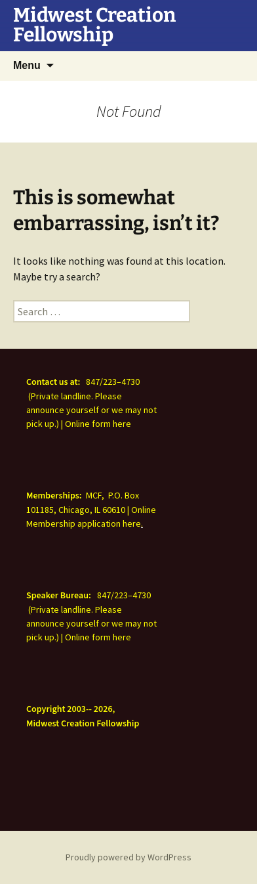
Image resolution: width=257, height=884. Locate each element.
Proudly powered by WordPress (128, 857)
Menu (27, 65)
